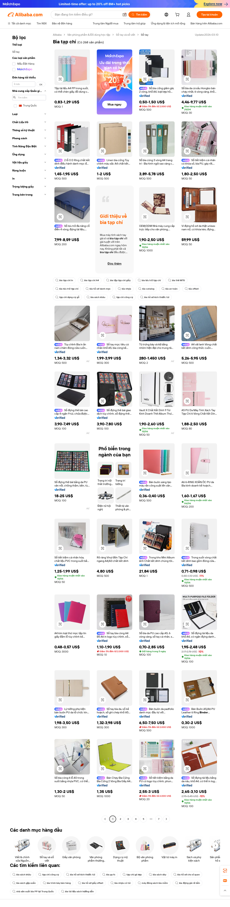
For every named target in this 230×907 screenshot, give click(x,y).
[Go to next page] (166, 819)
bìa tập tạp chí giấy (118, 280)
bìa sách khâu (96, 297)
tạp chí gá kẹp (132, 874)
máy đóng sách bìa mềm (153, 883)
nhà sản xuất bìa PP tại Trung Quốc (33, 891)
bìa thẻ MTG (176, 280)
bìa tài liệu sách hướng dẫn (77, 891)
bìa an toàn (169, 288)
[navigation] (29, 427)
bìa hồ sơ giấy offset (90, 883)
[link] (225, 871)
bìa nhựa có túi (121, 883)
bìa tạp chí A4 (89, 280)
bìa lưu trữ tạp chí (149, 280)
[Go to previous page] (105, 819)
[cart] (178, 15)
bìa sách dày (157, 874)
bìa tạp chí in (64, 280)
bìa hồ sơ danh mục (98, 288)
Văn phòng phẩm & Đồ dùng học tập (88, 34)
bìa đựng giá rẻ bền (187, 883)
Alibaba (57, 34)
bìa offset (192, 288)
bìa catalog (146, 288)
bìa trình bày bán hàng (57, 883)
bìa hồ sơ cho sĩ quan (186, 874)
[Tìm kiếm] (139, 15)
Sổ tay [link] (144, 34)
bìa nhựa (124, 288)
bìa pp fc (108, 874)
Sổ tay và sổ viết (125, 34)
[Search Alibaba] (87, 14)
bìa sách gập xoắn (24, 883)
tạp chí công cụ (123, 297)
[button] (124, 14)
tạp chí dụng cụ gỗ (67, 297)
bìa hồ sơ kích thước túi (154, 297)
